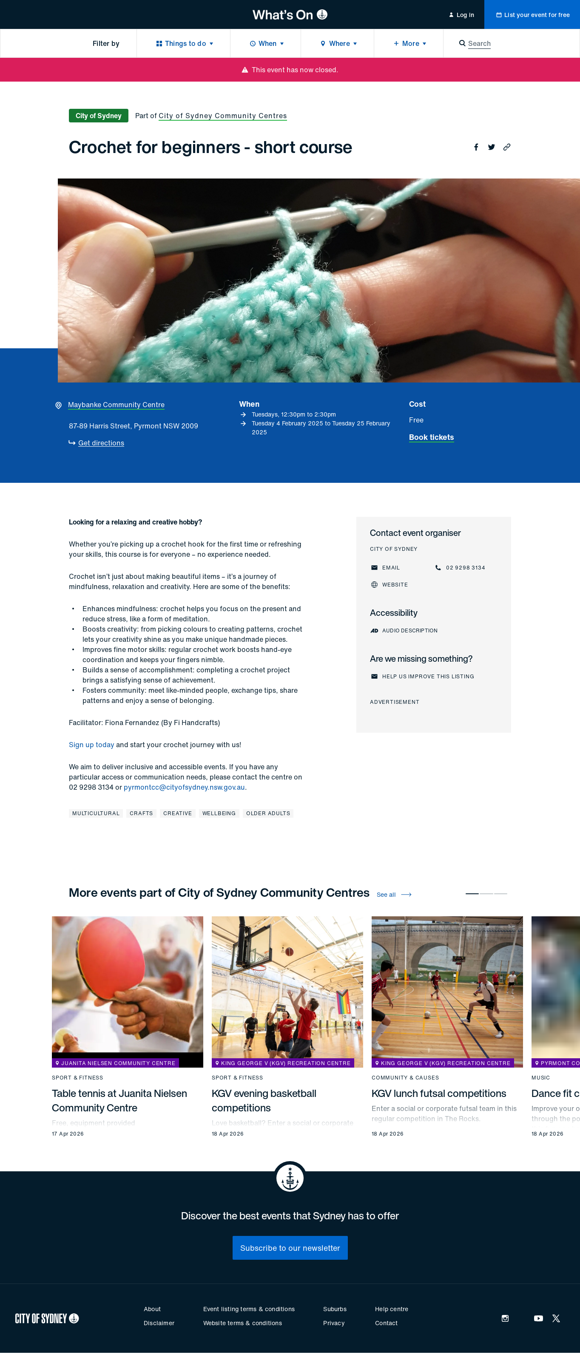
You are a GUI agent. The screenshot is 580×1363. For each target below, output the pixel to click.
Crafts (141, 813)
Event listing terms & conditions (249, 1308)
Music (541, 1077)
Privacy (333, 1322)
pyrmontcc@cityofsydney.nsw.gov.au (184, 787)
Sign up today (91, 745)
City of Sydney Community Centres (223, 116)
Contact (386, 1322)
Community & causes (405, 1077)
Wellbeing (219, 813)
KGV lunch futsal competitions (439, 1093)
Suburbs (334, 1308)
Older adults (268, 813)
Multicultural (95, 813)
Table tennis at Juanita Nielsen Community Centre (119, 1100)
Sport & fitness (77, 1077)
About (152, 1308)
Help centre (391, 1308)
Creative (177, 813)
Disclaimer (159, 1322)
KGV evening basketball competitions (264, 1100)
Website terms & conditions (242, 1322)
